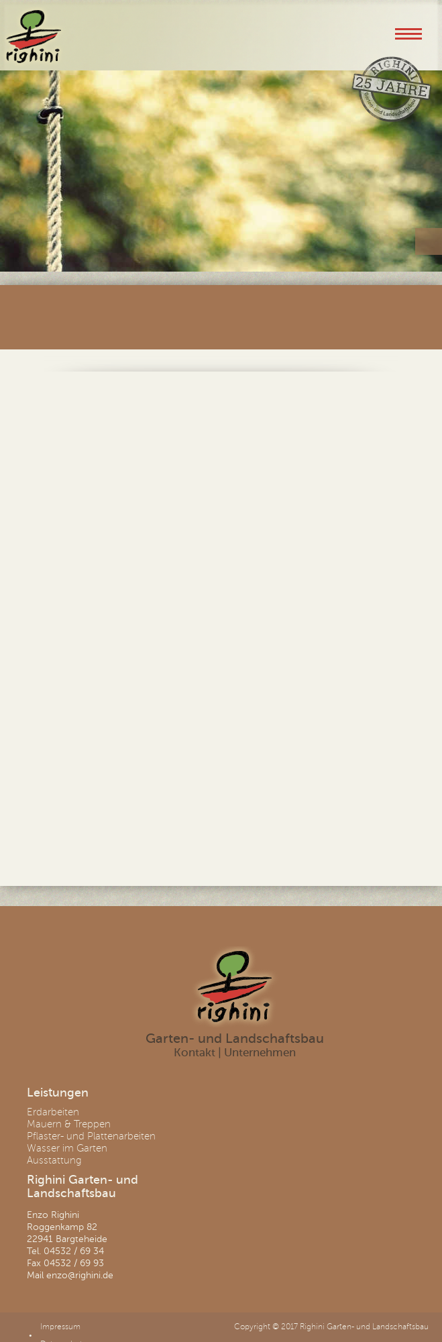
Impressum (60, 1327)
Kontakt (194, 1052)
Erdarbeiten (53, 1112)
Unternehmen (260, 1052)
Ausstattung (54, 1160)
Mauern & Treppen (69, 1124)
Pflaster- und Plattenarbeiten (91, 1136)
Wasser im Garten (67, 1148)
